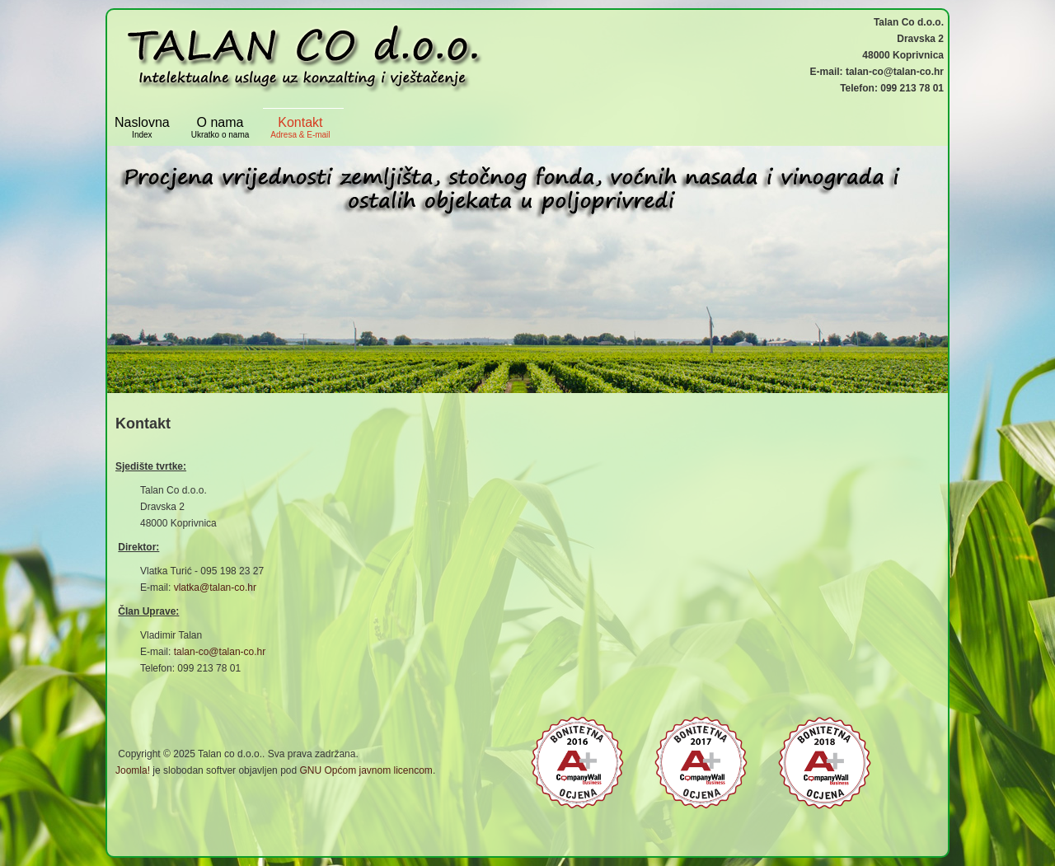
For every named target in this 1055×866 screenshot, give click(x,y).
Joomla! (132, 770)
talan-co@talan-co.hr (220, 652)
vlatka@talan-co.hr (215, 587)
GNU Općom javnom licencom (365, 770)
